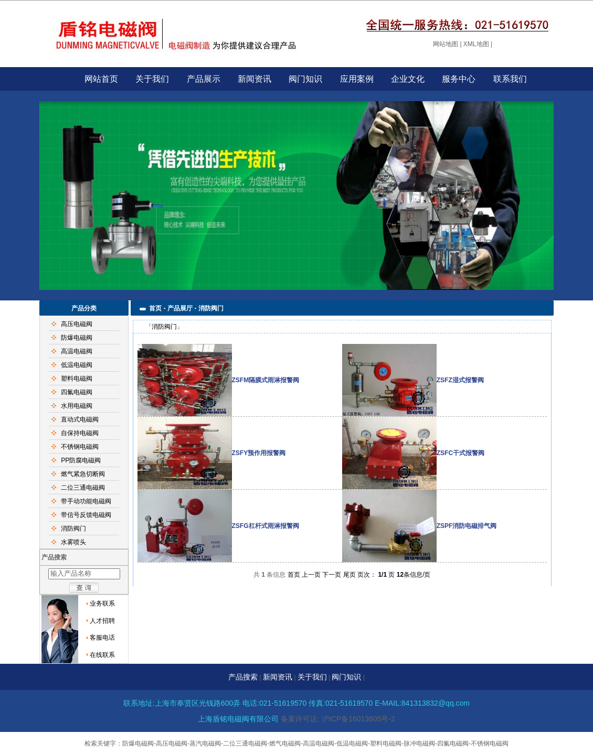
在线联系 (102, 655)
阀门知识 (305, 78)
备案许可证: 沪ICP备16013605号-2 (338, 719)
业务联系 (102, 603)
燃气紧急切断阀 (83, 474)
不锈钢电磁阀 (80, 446)
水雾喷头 (73, 542)
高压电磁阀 (76, 324)
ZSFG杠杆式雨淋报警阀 (265, 526)
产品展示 (203, 78)
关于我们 (152, 78)
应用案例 (357, 78)
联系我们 (510, 78)
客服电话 (102, 637)
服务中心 (458, 78)
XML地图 (476, 44)
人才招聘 (102, 620)
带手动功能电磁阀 (86, 501)
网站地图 (445, 44)
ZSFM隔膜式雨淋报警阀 (266, 380)
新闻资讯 (254, 78)
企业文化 (408, 78)
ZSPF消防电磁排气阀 (467, 526)
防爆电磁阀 (76, 337)
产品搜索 (243, 677)
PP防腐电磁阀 (81, 460)
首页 (294, 574)
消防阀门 (73, 528)
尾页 (349, 574)
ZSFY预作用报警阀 (259, 453)
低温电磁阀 (76, 365)
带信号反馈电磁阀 (86, 515)
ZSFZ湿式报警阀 (460, 380)
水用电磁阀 (76, 405)
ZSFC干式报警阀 (460, 453)
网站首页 (101, 78)
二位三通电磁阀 (83, 487)
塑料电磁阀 (76, 378)
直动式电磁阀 (80, 419)
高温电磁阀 (76, 351)
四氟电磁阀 (76, 392)
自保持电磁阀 (80, 433)
